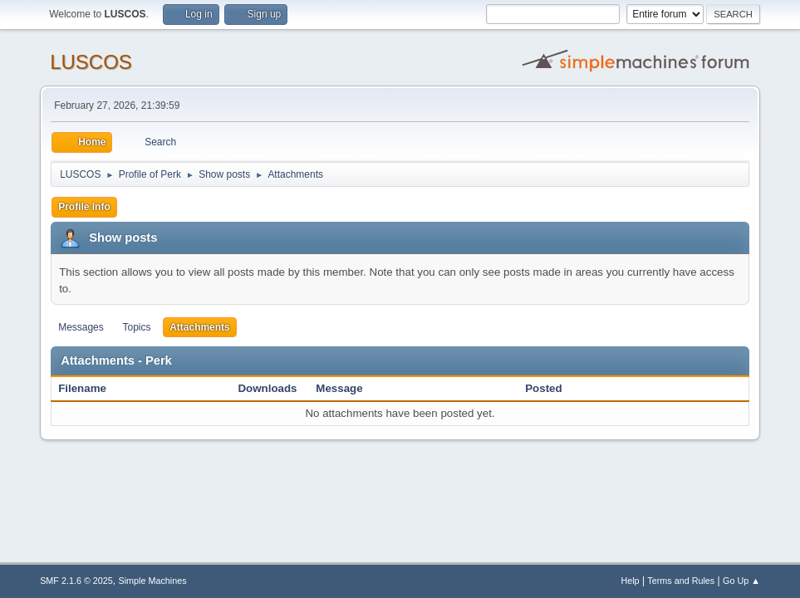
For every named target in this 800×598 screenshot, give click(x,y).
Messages (81, 327)
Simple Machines (152, 581)
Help (630, 581)
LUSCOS (91, 62)
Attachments (199, 327)
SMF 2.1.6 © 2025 (76, 581)
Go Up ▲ (741, 581)
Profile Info (84, 207)
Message (339, 388)
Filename (91, 388)
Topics (136, 327)
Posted (543, 388)
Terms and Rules (680, 581)
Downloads (267, 388)
